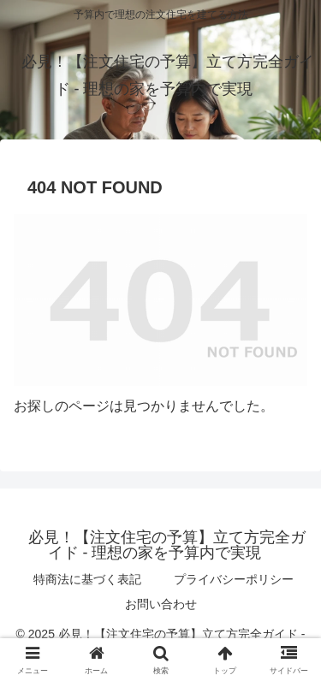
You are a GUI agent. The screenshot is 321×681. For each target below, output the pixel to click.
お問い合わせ (161, 604)
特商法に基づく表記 (87, 579)
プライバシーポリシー (234, 579)
